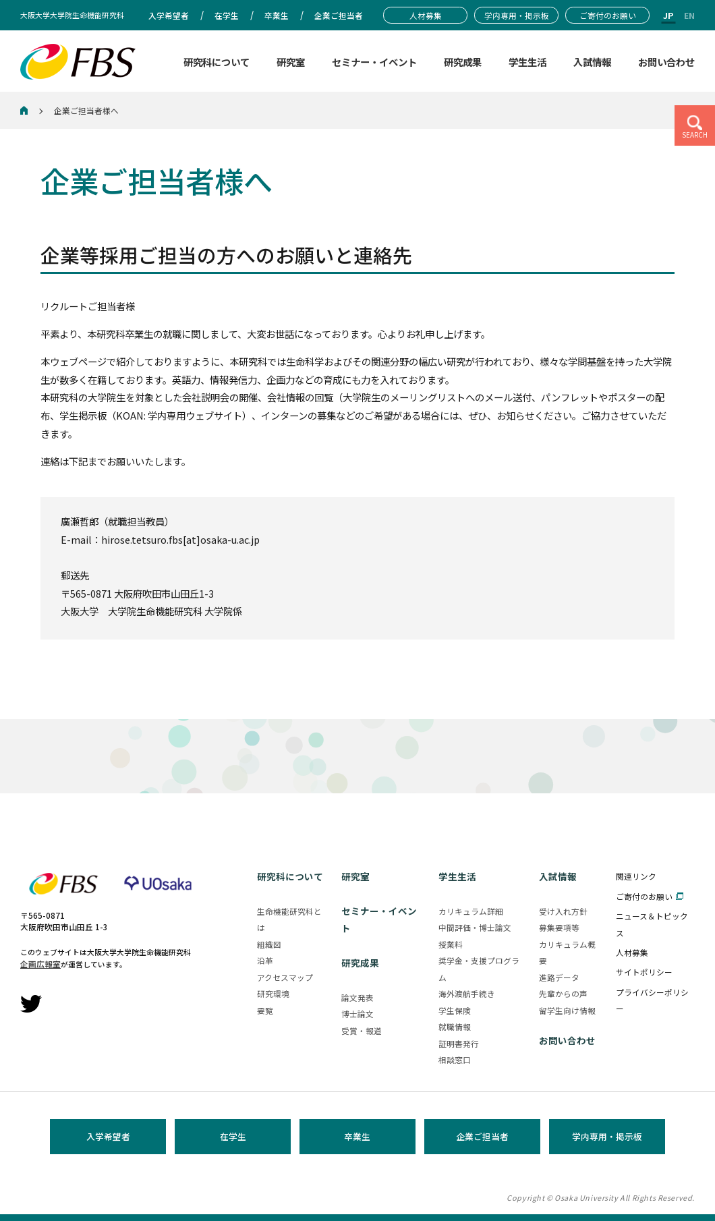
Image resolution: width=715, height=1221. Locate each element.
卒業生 (357, 1136)
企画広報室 (40, 963)
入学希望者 (108, 1136)
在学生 (233, 1136)
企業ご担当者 (482, 1136)
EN (689, 15)
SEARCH (695, 135)
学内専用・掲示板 (607, 1136)
